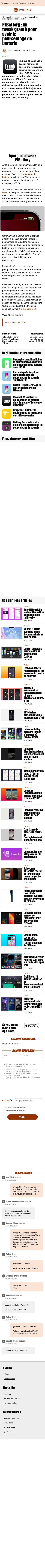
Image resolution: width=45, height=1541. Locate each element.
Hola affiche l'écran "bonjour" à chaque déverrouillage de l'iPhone (10, 340)
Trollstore (22, 3)
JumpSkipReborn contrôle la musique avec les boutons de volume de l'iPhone (34, 895)
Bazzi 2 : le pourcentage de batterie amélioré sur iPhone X (27, 387)
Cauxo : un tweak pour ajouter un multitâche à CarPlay (33, 652)
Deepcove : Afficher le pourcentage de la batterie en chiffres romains (27, 412)
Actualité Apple (9, 1427)
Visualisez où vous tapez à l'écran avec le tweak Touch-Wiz (34, 775)
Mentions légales (10, 1403)
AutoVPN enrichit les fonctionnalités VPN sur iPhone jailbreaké (34, 613)
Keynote (15, 3)
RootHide (30, 3)
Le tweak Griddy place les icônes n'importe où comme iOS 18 (32, 733)
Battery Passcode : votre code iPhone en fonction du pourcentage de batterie (28, 425)
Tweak (25, 10)
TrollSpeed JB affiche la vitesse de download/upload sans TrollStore (33, 981)
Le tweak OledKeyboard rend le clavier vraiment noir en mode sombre (34, 754)
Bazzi (5, 192)
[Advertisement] (22, 126)
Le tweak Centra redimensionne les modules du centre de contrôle (34, 672)
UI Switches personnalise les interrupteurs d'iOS (34, 715)
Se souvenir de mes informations (15, 1107)
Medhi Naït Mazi (14, 51)
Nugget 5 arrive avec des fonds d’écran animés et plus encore (33, 633)
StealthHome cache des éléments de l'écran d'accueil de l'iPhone (33, 940)
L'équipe (7, 1374)
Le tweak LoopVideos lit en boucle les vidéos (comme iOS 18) (33, 794)
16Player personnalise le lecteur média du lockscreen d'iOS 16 (33, 1003)
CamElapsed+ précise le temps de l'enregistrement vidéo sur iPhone (33, 834)
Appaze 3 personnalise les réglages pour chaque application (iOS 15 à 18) (34, 694)
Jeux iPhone (8, 1423)
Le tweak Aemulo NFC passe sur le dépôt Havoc (33, 854)
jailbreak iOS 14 (28, 309)
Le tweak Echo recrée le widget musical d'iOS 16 (35, 339)
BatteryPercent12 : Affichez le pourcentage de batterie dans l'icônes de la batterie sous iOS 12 (27, 363)
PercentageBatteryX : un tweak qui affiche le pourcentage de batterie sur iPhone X (26, 376)
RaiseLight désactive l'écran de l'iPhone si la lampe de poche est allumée (33, 873)
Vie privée (7, 1394)
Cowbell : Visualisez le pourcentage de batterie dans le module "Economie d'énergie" (27, 401)
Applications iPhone (11, 1418)
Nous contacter (9, 1379)
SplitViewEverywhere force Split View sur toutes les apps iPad (34, 961)
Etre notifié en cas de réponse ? (15, 1111)
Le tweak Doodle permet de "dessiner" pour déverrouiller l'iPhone (32, 918)
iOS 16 (5, 56)
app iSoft (7, 1432)
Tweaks (9, 17)
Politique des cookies (12, 1399)
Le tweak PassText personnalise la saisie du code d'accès (33, 814)
